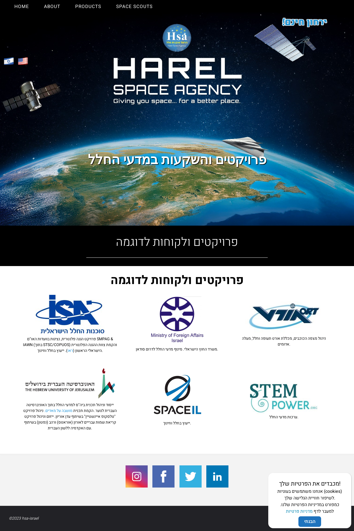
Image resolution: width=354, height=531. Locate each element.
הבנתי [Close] (309, 189)
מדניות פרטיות (299, 179)
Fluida (314, 518)
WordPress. (335, 518)
